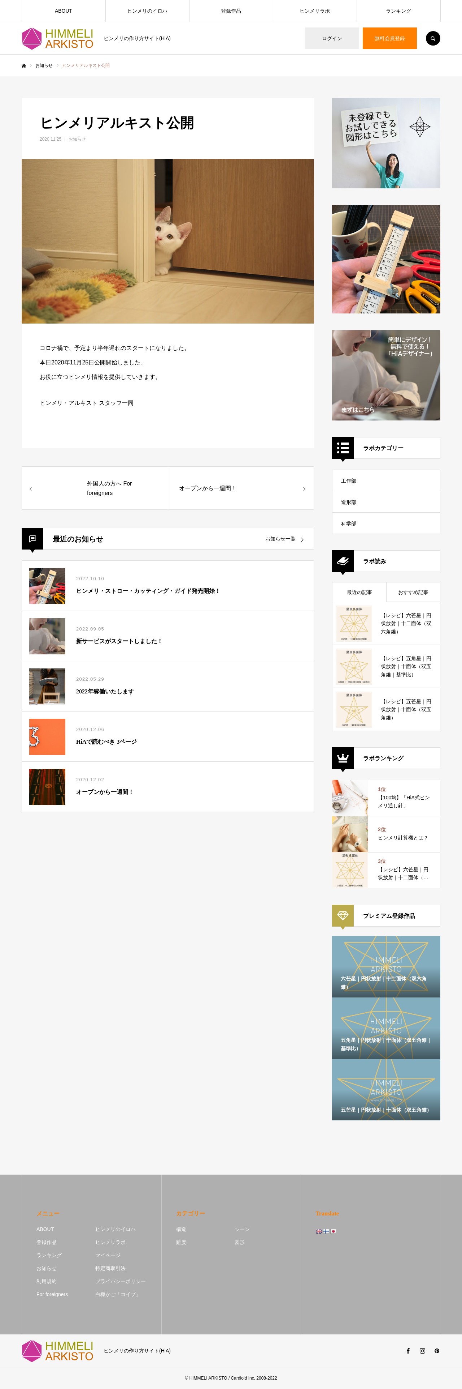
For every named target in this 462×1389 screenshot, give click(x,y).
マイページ (108, 1255)
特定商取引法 (110, 1268)
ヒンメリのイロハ (147, 11)
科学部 (348, 523)
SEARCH (433, 38)
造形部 (348, 502)
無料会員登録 (390, 38)
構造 (181, 1229)
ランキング (398, 11)
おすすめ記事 (413, 592)
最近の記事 (359, 592)
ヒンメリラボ (315, 11)
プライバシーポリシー (120, 1281)
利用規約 (46, 1281)
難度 (181, 1242)
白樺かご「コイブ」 (118, 1294)
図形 (240, 1242)
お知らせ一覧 (280, 539)
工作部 (348, 481)
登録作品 (231, 11)
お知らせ (77, 139)
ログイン (332, 38)
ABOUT (63, 11)
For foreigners (52, 1294)
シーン (242, 1229)
